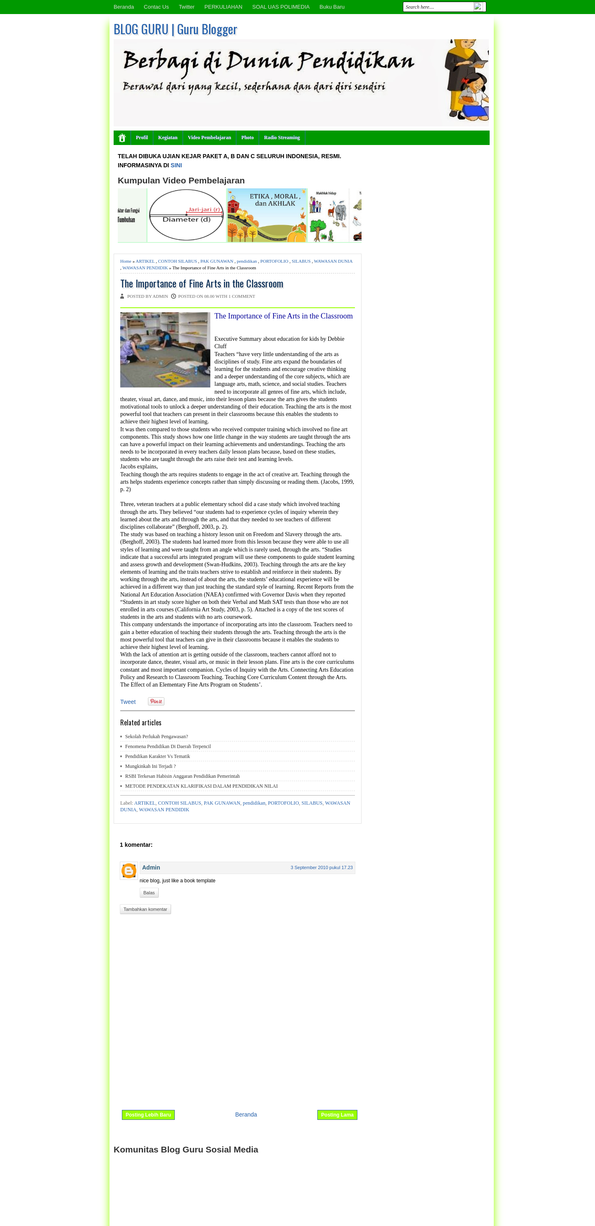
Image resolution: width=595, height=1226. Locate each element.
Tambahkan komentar (145, 909)
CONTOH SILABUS (177, 261)
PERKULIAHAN (224, 7)
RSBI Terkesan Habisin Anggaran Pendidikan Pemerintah (182, 776)
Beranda (124, 7)
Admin (151, 867)
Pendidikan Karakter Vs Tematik (157, 756)
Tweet (128, 702)
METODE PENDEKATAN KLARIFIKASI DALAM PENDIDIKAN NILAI (201, 786)
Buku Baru (332, 7)
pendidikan (247, 261)
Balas (149, 892)
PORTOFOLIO (274, 261)
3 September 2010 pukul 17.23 (322, 867)
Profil (142, 137)
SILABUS (301, 261)
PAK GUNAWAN (216, 261)
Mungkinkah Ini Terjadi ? (150, 766)
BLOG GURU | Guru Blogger (175, 28)
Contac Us (156, 7)
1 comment (241, 296)
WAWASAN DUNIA (333, 261)
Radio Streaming (282, 137)
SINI (176, 165)
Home (125, 261)
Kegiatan (168, 137)
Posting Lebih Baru (148, 1115)
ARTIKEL (145, 261)
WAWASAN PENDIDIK (145, 267)
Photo (247, 137)
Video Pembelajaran (209, 137)
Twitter (187, 7)
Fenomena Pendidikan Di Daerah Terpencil (168, 746)
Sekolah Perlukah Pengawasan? (156, 736)
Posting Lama (337, 1115)
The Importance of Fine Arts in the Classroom (201, 283)
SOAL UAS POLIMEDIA (280, 7)
